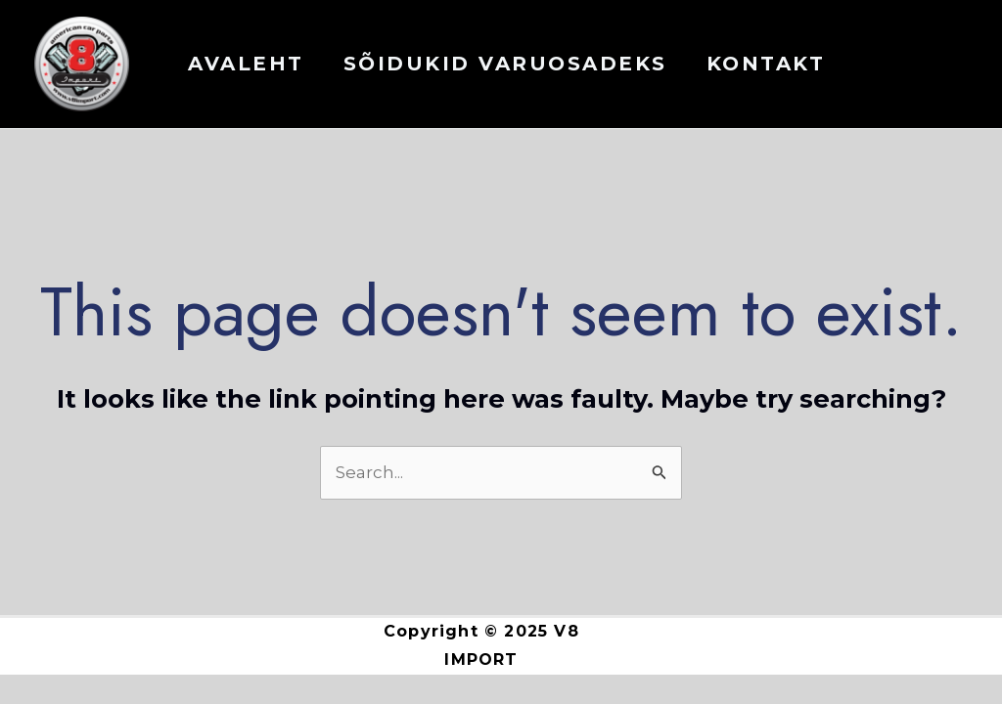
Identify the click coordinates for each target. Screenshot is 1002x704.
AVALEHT (246, 63)
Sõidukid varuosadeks (505, 63)
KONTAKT (766, 63)
